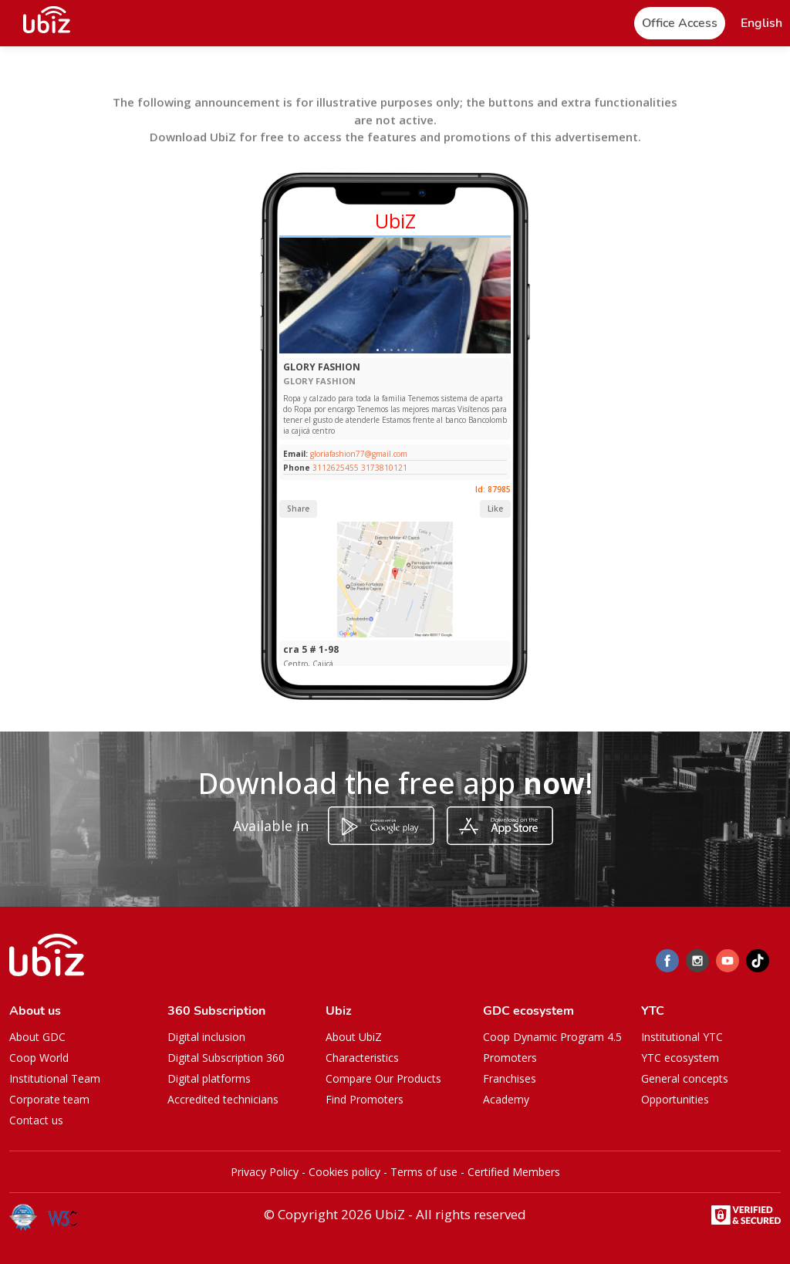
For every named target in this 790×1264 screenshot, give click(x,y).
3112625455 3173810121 (359, 467)
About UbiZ (354, 1036)
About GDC (37, 1036)
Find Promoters (364, 1099)
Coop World (39, 1057)
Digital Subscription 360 (226, 1057)
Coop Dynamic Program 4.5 (552, 1036)
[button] (761, 23)
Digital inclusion (206, 1036)
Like (495, 508)
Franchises (509, 1078)
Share (298, 508)
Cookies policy (344, 1171)
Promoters (510, 1057)
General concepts (684, 1078)
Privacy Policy (265, 1171)
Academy (506, 1099)
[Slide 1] (377, 350)
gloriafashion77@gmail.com (357, 453)
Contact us (36, 1120)
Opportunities (675, 1099)
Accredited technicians (223, 1099)
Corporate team (49, 1099)
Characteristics (362, 1057)
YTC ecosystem (680, 1057)
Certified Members (514, 1171)
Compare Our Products (383, 1078)
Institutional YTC (682, 1036)
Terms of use (423, 1171)
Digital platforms (209, 1078)
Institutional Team (54, 1078)
